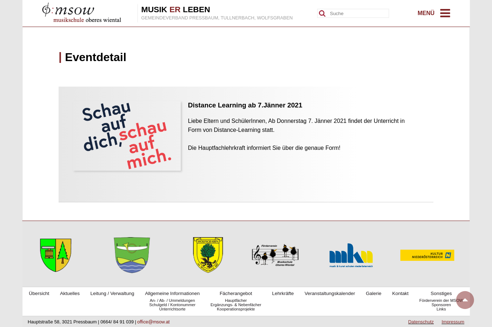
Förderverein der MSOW (441, 300)
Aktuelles (70, 293)
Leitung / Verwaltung (112, 293)
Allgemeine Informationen (172, 293)
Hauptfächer (236, 300)
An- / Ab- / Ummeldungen (172, 300)
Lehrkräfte (283, 293)
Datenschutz (421, 321)
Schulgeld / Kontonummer (172, 305)
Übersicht (39, 293)
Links (441, 309)
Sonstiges (441, 293)
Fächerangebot (236, 293)
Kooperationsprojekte (236, 309)
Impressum (453, 321)
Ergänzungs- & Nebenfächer (236, 305)
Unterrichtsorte (172, 309)
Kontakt (400, 293)
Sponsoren (441, 305)
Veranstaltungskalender (329, 293)
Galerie (373, 293)
